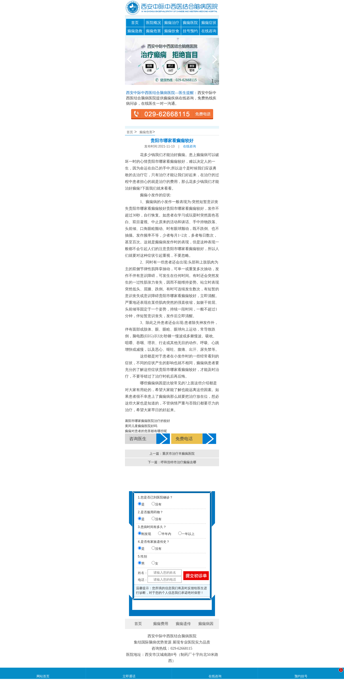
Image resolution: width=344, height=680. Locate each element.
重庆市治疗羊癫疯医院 (178, 453)
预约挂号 (301, 676)
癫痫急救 (134, 31)
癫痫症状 (208, 23)
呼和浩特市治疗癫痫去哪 (178, 462)
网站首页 (43, 676)
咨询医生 (137, 438)
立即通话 (129, 676)
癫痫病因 (205, 624)
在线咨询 (208, 31)
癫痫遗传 (183, 624)
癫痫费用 (160, 624)
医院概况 (153, 23)
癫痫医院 (190, 23)
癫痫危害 (153, 31)
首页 (135, 23)
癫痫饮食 (171, 31)
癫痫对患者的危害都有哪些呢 (146, 431)
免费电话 (184, 438)
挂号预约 (190, 31)
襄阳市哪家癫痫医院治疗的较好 (147, 421)
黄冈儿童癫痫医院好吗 (141, 426)
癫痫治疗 (171, 23)
